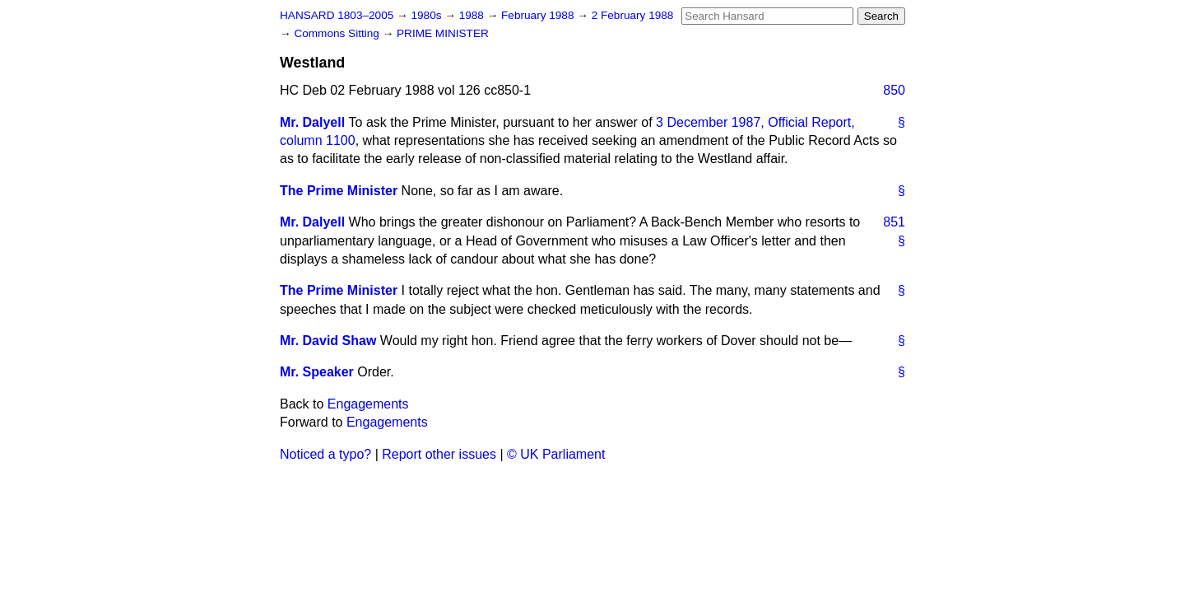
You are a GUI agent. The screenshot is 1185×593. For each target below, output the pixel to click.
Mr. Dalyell (312, 122)
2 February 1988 (633, 15)
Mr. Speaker (317, 372)
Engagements (368, 404)
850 (894, 90)
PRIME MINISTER (443, 33)
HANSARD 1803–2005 (336, 15)
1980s (427, 15)
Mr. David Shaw (328, 341)
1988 (473, 15)
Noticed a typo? (325, 454)
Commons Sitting (338, 33)
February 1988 (539, 15)
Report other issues (439, 454)
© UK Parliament (556, 454)
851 (894, 222)
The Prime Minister (338, 191)
